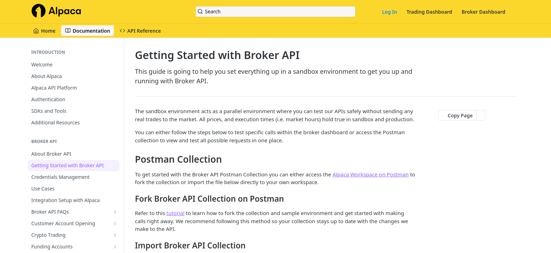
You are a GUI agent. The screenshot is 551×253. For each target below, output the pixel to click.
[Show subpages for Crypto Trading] (115, 235)
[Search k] (275, 11)
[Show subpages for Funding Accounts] (115, 246)
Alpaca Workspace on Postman (370, 174)
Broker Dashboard (483, 11)
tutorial (176, 212)
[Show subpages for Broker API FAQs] (115, 212)
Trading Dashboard (429, 11)
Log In (389, 11)
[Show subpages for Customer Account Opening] (115, 223)
